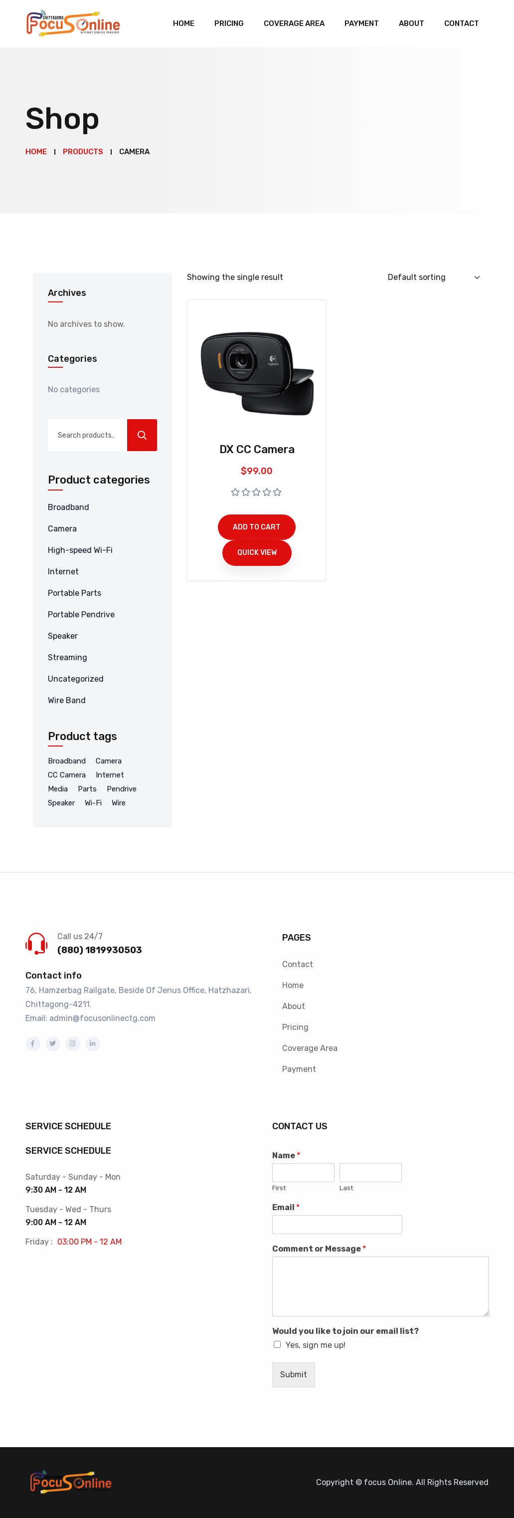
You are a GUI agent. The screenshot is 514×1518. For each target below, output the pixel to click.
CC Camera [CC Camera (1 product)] (67, 774)
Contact (461, 23)
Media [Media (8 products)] (58, 788)
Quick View (257, 552)
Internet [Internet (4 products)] (110, 774)
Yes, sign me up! (315, 1345)
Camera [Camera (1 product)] (109, 761)
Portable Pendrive (81, 614)
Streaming (67, 657)
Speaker (63, 636)
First (279, 1188)
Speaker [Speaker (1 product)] (61, 802)
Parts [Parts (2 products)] (87, 788)
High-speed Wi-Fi (80, 550)
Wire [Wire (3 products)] (119, 802)
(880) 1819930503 (99, 950)
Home (183, 23)
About (411, 23)
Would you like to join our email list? (345, 1331)
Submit (293, 1374)
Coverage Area (294, 23)
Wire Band (67, 700)
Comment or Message (319, 1249)
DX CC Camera (257, 449)
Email (286, 1207)
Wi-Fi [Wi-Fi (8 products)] (93, 802)
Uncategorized (76, 679)
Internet (63, 571)
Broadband (68, 507)
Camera (62, 528)
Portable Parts (74, 593)
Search (142, 435)
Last (346, 1188)
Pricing (229, 23)
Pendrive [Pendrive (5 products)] (122, 788)
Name (286, 1155)
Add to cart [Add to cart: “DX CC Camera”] (257, 527)
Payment (361, 23)
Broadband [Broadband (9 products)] (67, 761)
